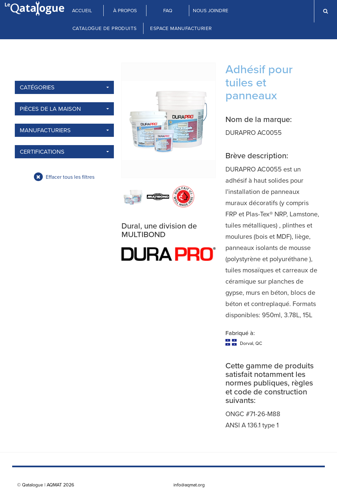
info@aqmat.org (189, 484)
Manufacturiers (64, 130)
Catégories (64, 87)
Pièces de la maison (64, 109)
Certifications (64, 151)
